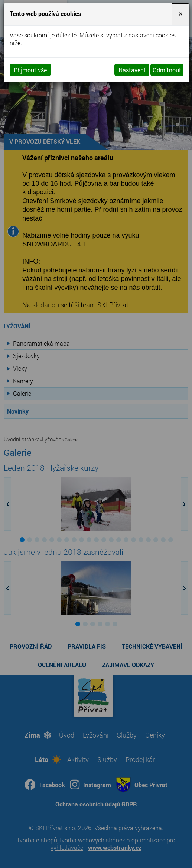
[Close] (180, 14)
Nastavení (131, 70)
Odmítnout (167, 70)
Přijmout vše (30, 70)
